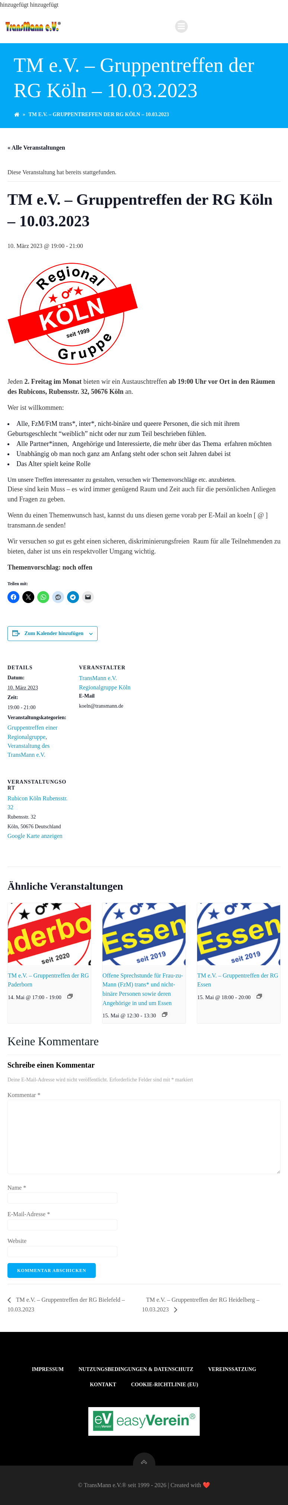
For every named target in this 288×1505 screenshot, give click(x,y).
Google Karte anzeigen (34, 836)
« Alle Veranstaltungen (36, 147)
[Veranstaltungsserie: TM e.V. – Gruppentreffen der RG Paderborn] (70, 996)
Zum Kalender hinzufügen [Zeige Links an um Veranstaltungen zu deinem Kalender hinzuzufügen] (54, 633)
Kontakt (103, 1384)
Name (16, 1187)
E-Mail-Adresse (28, 1214)
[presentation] (49, 934)
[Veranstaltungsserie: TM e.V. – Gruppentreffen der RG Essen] (259, 996)
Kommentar (23, 1095)
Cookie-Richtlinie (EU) (164, 1384)
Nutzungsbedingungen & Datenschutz (136, 1369)
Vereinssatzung (232, 1369)
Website (16, 1241)
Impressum (48, 1369)
